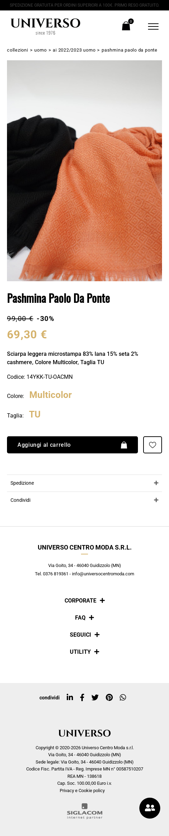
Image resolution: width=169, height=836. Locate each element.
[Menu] (149, 26)
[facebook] (82, 697)
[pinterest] (109, 697)
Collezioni (17, 50)
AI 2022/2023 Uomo (74, 50)
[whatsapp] (123, 697)
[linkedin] (70, 697)
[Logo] (45, 26)
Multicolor (50, 395)
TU (35, 414)
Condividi (20, 501)
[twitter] (95, 697)
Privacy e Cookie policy (82, 790)
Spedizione (22, 483)
